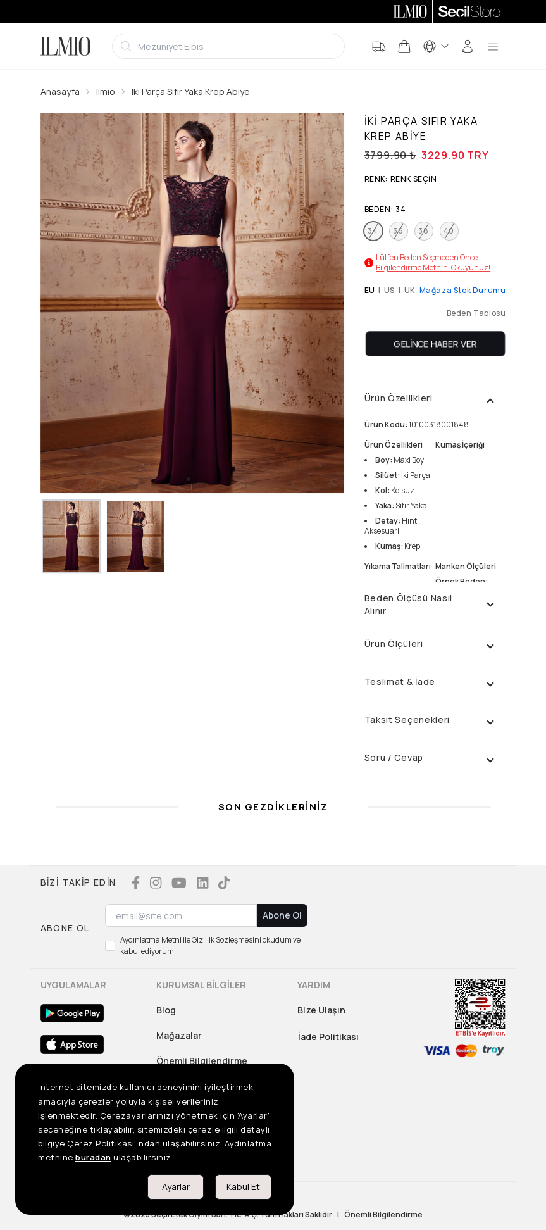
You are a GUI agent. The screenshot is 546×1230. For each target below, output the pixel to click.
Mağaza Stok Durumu (462, 291)
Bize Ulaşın (321, 1010)
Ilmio (105, 91)
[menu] (492, 46)
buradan (93, 1157)
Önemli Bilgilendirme (201, 1061)
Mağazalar (179, 1035)
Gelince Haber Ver (435, 343)
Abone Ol (282, 915)
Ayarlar (176, 1187)
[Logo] (65, 46)
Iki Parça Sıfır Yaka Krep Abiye (191, 91)
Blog (166, 1010)
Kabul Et (243, 1187)
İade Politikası (328, 1037)
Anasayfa (60, 91)
